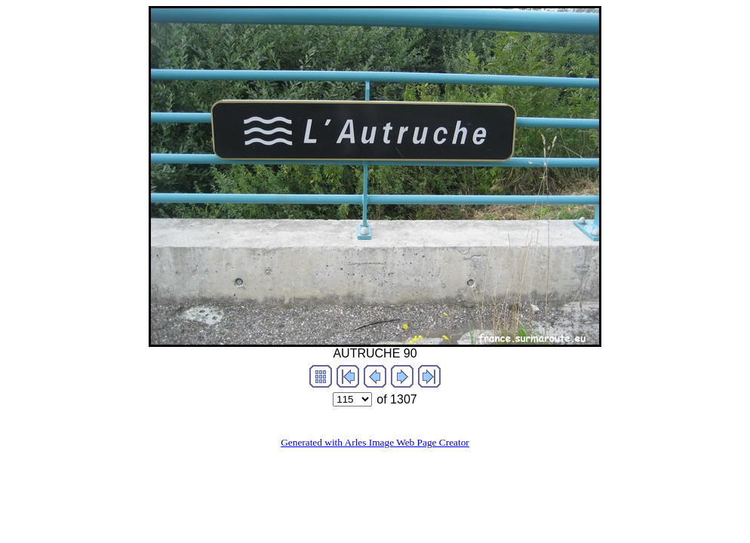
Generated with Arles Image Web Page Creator (375, 442)
